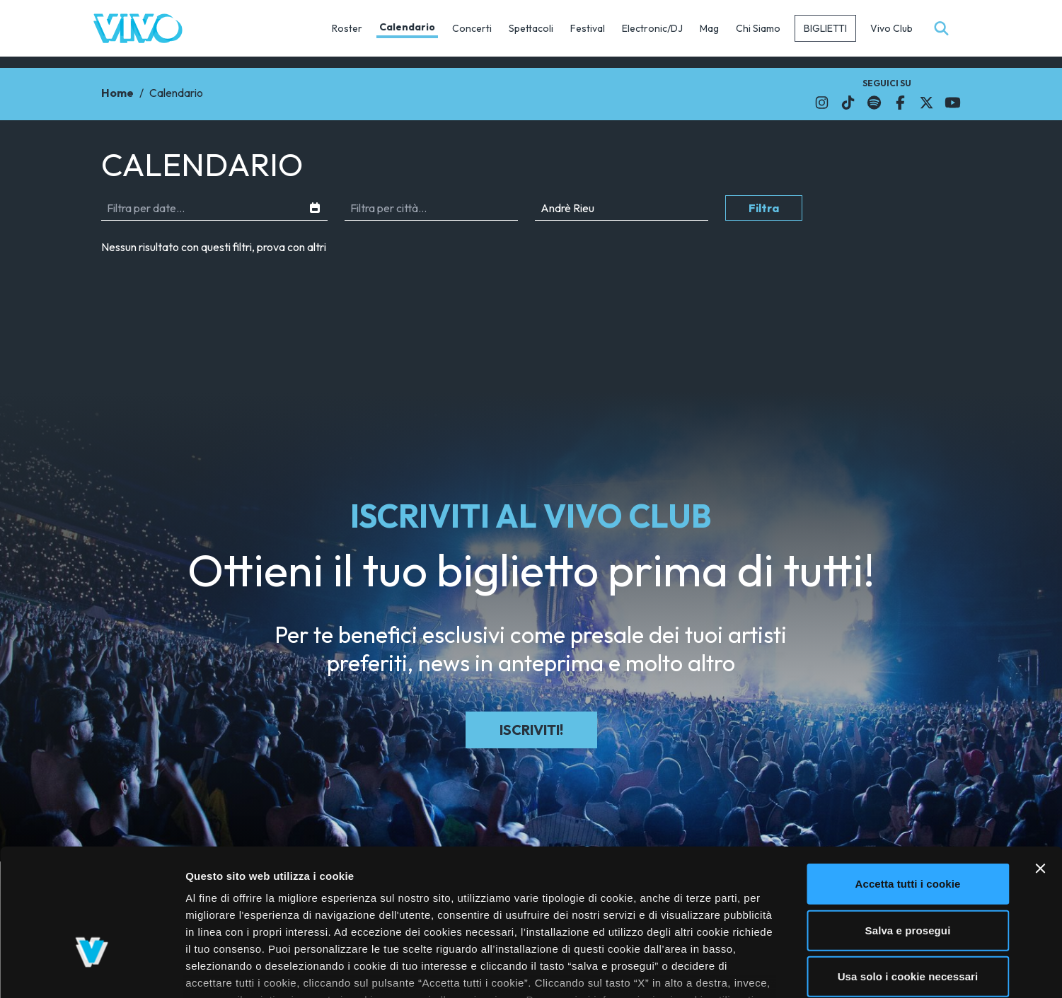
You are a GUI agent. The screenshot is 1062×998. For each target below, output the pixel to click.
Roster (347, 28)
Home (117, 93)
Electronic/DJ (652, 28)
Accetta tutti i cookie (908, 782)
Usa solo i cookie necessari (908, 875)
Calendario (407, 27)
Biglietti (825, 28)
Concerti (472, 28)
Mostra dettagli (751, 970)
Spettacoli (531, 28)
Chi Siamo (758, 28)
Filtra (764, 208)
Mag (709, 28)
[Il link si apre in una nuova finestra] (822, 102)
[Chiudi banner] (1040, 767)
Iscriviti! (531, 729)
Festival (587, 28)
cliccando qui (719, 915)
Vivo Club (891, 28)
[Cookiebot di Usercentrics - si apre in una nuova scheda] (92, 970)
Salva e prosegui (908, 828)
